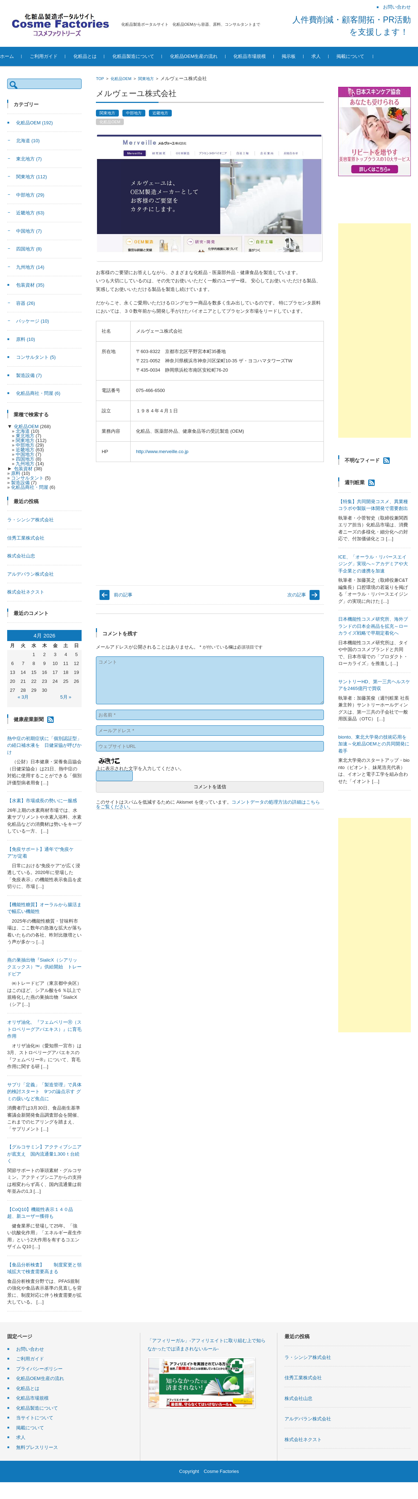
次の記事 (296, 594)
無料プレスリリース (37, 1447)
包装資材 (30, 285)
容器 (25, 303)
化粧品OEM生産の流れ (209, 56)
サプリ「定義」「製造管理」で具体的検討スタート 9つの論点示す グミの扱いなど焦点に (44, 1091)
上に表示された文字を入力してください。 (140, 768)
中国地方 (29, 231)
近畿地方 (160, 113)
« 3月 (23, 697)
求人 (331, 56)
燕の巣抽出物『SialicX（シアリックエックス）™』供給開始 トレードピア (44, 967)
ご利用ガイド (59, 56)
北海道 (28, 140)
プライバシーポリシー (39, 1368)
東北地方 (29, 159)
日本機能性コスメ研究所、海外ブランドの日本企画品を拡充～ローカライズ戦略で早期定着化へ (373, 626)
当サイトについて (34, 1417)
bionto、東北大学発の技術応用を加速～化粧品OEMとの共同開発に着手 (373, 744)
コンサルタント (36, 357)
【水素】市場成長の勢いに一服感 (42, 800)
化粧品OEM (121, 78)
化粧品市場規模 (265, 56)
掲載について (366, 56)
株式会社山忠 (21, 556)
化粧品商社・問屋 (38, 393)
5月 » (65, 697)
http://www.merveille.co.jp (162, 451)
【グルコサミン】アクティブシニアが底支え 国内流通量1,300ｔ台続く (44, 1153)
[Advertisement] (374, 330)
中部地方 (134, 113)
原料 (25, 339)
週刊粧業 (355, 482)
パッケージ (32, 321)
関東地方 (146, 78)
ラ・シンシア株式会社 (30, 519)
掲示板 (304, 56)
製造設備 (29, 375)
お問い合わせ (30, 1349)
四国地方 (29, 249)
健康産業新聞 (29, 719)
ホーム (22, 56)
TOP (100, 78)
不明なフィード (362, 460)
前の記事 (123, 594)
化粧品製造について (148, 56)
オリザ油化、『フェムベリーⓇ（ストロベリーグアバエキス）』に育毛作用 (44, 1029)
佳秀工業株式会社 (25, 538)
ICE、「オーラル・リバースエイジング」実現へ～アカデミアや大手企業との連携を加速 (373, 564)
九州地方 (30, 267)
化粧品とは (100, 56)
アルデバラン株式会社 (30, 574)
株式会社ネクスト (25, 592)
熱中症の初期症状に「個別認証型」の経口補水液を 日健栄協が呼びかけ (44, 745)
